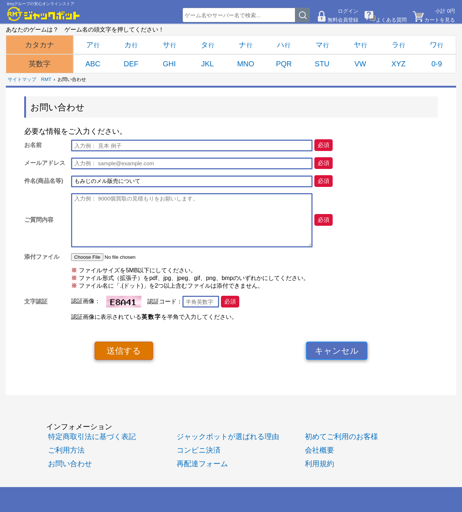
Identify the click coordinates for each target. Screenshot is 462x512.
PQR (284, 64)
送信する (124, 351)
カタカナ (39, 45)
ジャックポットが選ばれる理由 (228, 436)
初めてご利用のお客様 (341, 436)
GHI (169, 64)
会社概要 (319, 450)
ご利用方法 (66, 450)
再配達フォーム (202, 464)
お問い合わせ (70, 464)
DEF (131, 64)
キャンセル (337, 351)
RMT (46, 79)
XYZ (398, 64)
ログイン (348, 11)
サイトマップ (22, 79)
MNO (245, 64)
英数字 (40, 64)
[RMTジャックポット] (43, 14)
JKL (207, 64)
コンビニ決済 (199, 450)
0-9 (436, 64)
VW (360, 64)
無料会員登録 (343, 19)
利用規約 (319, 464)
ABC (92, 64)
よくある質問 (391, 19)
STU (322, 64)
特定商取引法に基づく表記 (92, 436)
